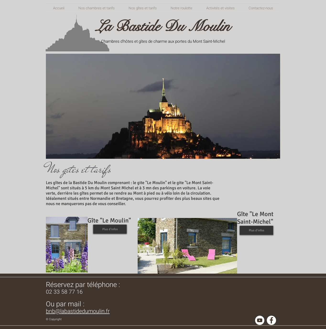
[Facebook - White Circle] (271, 320)
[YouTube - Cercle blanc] (259, 320)
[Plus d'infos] (110, 229)
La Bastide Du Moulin (163, 26)
